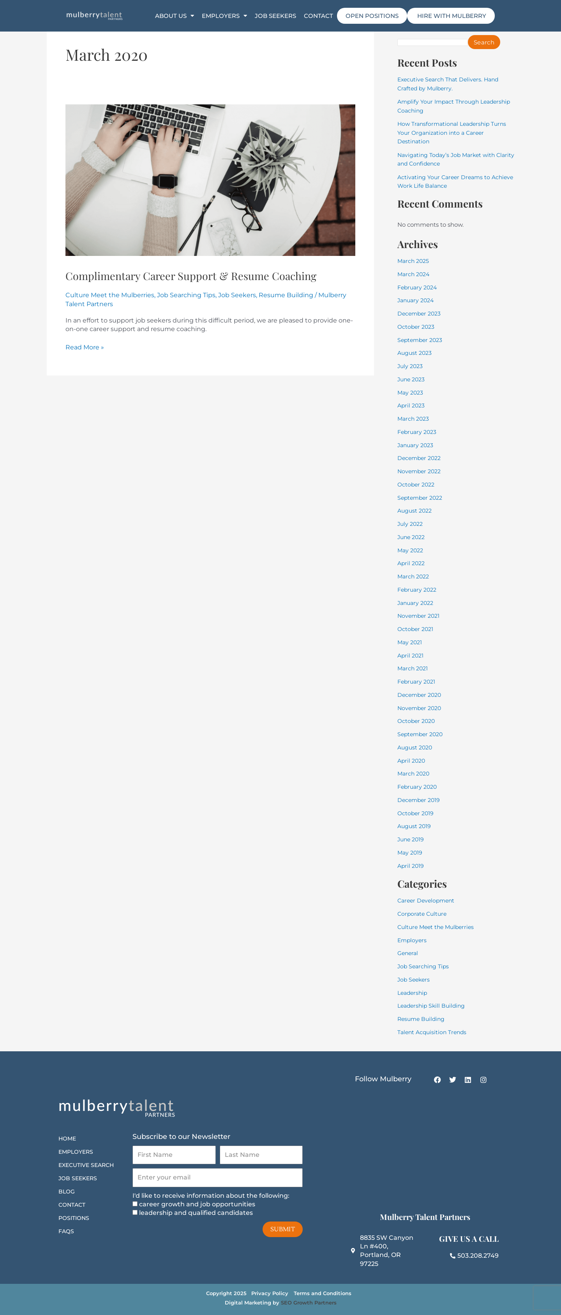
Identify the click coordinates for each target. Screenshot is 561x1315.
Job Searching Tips (186, 313)
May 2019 (410, 852)
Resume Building (286, 313)
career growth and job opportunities (197, 1204)
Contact (318, 15)
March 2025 (414, 260)
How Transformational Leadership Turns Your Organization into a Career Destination (455, 132)
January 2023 (416, 445)
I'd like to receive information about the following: (210, 1195)
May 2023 (411, 392)
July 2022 (411, 523)
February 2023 (418, 431)
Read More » (84, 365)
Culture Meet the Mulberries (109, 313)
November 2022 (420, 471)
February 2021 (417, 681)
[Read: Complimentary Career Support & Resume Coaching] (210, 179)
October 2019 (416, 813)
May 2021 (410, 642)
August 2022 (415, 510)
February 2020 (418, 786)
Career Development (427, 900)
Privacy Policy (269, 1293)
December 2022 (420, 458)
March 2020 (414, 773)
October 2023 (417, 326)
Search (489, 42)
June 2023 (412, 379)
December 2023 (420, 313)
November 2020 (421, 708)
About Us (174, 16)
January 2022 (417, 602)
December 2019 (420, 800)
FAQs (66, 1231)
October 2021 (416, 629)
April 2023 (412, 405)
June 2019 (411, 839)
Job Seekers (275, 15)
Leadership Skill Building (433, 1005)
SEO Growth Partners (309, 1302)
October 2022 (417, 484)
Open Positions (372, 15)
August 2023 (415, 352)
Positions (73, 1218)
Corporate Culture (423, 913)
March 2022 (414, 576)
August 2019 (415, 826)
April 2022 (412, 563)
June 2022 (412, 537)
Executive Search (86, 1165)
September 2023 (421, 340)
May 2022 (411, 550)
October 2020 (417, 720)
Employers (224, 16)
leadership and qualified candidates (196, 1212)
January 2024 (417, 300)
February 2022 (418, 589)
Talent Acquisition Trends (434, 1032)
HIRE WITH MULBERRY (451, 15)
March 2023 (414, 418)
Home (67, 1138)
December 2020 (421, 694)
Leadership (413, 992)
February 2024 (418, 287)
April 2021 (411, 655)
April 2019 (411, 865)
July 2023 (411, 366)
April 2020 (412, 760)
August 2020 (416, 747)
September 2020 (421, 734)
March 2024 (414, 274)
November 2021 (420, 615)
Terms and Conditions (322, 1293)
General (408, 953)
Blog (66, 1191)
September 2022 (421, 497)
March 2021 (413, 668)
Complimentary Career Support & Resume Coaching (199, 283)
